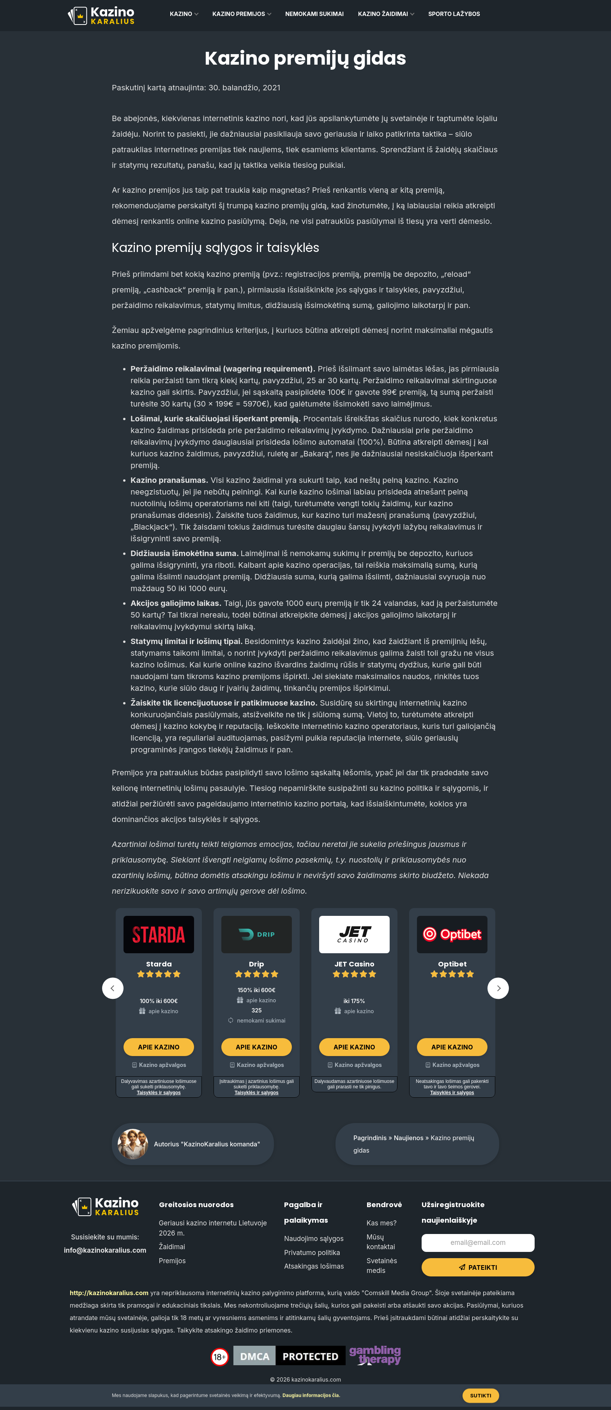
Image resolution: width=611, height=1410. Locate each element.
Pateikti (478, 1267)
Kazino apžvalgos (162, 1064)
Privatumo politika (312, 1253)
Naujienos (409, 1138)
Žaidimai (172, 1247)
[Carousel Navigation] (305, 990)
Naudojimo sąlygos (314, 1239)
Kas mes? (382, 1223)
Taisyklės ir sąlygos (159, 1092)
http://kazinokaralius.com (109, 1293)
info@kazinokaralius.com (105, 1250)
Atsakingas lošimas (314, 1266)
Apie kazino (159, 1047)
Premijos (172, 1261)
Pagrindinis (370, 1138)
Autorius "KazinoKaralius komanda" (207, 1144)
